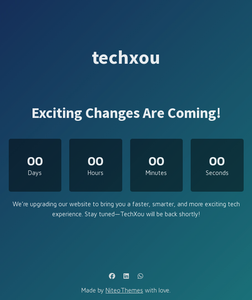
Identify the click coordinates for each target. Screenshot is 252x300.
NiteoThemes (124, 290)
